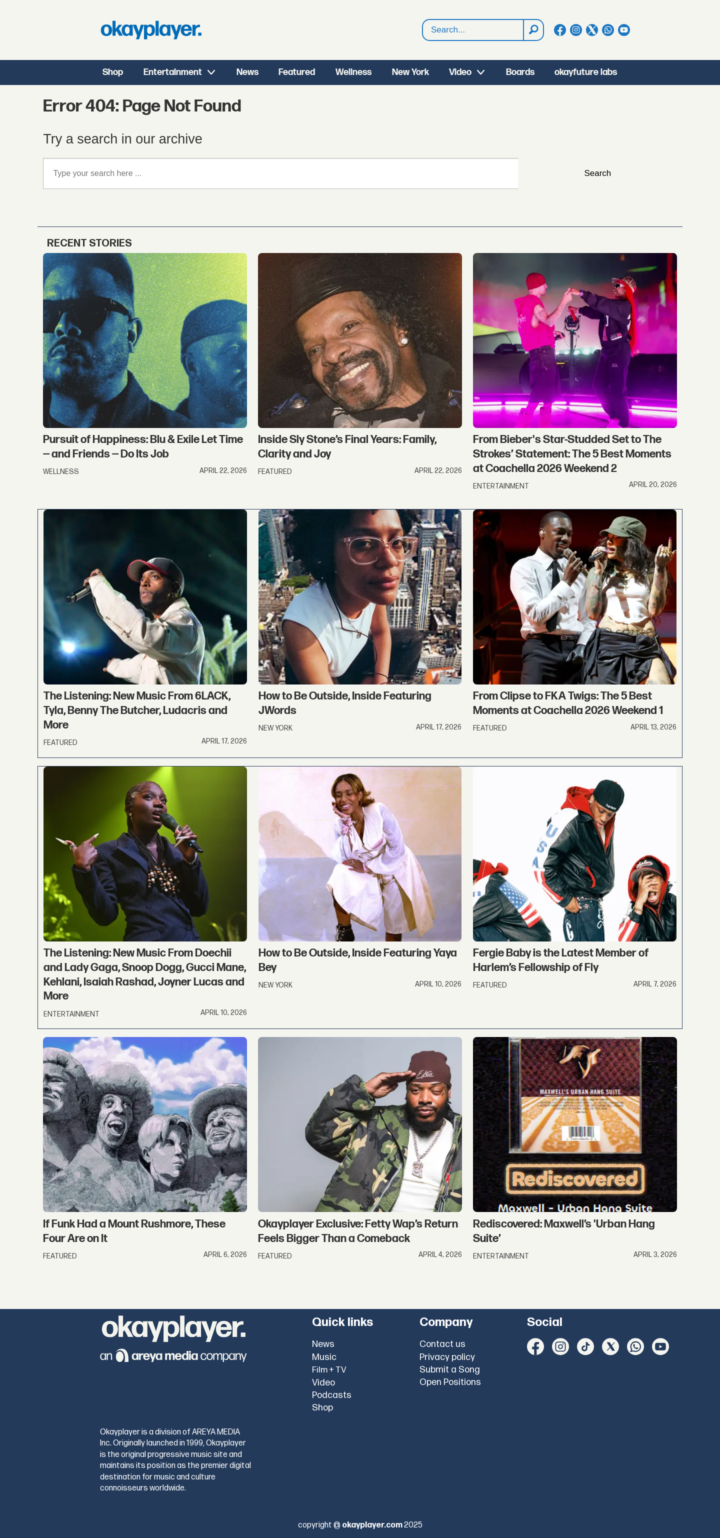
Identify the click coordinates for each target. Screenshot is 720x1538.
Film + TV (329, 1370)
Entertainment (173, 72)
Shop (112, 72)
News (247, 72)
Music (324, 1357)
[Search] (533, 30)
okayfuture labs (585, 72)
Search (597, 173)
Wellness (354, 72)
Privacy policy (447, 1357)
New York (410, 72)
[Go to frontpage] (151, 30)
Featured (296, 72)
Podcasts (332, 1395)
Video (460, 72)
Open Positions (450, 1382)
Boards (520, 72)
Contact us (443, 1344)
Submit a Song (450, 1369)
